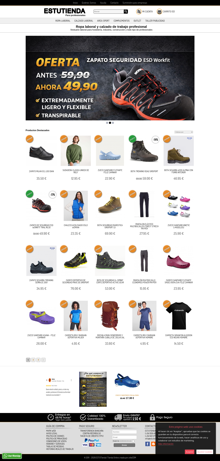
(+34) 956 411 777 (152, 433)
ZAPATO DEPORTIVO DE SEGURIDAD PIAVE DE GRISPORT (75, 281)
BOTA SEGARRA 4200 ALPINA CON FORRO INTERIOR (178, 171)
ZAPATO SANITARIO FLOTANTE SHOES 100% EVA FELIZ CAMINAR (179, 281)
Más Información (165, 444)
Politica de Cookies (55, 436)
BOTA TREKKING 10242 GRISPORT (144, 171)
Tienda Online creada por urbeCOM (121, 457)
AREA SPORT (103, 20)
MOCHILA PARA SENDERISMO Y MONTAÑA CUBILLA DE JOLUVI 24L (110, 336)
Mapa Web (51, 430)
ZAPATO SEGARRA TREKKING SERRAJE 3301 (41, 281)
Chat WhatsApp (12, 456)
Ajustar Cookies (204, 452)
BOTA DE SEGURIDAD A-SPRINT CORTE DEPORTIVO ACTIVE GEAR (110, 281)
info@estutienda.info (153, 438)
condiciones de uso (125, 441)
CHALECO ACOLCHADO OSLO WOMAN (76, 226)
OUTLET (137, 20)
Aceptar (189, 452)
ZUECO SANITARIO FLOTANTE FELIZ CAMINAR (110, 171)
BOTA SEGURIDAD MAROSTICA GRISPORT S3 (110, 226)
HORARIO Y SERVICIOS (55, 443)
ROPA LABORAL (62, 20)
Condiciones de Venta (56, 441)
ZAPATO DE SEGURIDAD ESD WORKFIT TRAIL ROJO (41, 226)
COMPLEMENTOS (122, 20)
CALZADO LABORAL (83, 20)
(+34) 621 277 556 (152, 436)
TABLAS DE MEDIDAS (55, 446)
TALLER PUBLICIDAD (155, 20)
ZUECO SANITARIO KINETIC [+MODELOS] (179, 226)
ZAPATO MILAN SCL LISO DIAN (41, 171)
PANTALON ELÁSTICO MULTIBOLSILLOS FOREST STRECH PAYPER (144, 226)
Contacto (114, 2)
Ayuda (103, 2)
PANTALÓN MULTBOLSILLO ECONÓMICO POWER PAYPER (144, 281)
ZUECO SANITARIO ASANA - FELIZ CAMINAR (41, 336)
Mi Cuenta (147, 11)
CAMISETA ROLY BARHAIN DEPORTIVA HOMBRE (144, 336)
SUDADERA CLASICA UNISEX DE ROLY (76, 171)
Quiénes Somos (89, 2)
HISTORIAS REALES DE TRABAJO (60, 449)
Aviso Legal (51, 433)
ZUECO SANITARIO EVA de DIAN (127, 395)
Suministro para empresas (135, 2)
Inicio (75, 2)
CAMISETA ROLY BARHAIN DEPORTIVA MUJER (75, 336)
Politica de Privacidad (56, 438)
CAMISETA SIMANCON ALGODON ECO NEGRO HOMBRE (178, 336)
